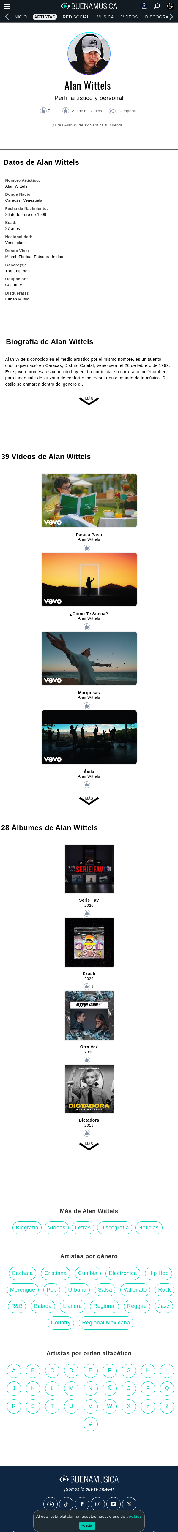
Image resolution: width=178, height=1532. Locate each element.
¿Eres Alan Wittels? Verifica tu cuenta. (88, 125)
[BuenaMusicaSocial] (51, 1504)
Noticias (148, 1228)
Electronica (123, 1273)
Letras (83, 1228)
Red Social (76, 17)
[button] (123, 112)
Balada (43, 1306)
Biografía (27, 1228)
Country (61, 1323)
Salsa (105, 1290)
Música (105, 17)
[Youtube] (114, 1504)
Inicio (20, 17)
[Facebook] (82, 1504)
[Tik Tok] (66, 1504)
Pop (52, 1290)
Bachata (22, 1273)
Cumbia (87, 1273)
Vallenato (135, 1290)
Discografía (114, 1228)
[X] (129, 1504)
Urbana (77, 1290)
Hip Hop (158, 1273)
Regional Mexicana (106, 1323)
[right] (171, 16)
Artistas (44, 17)
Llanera (72, 1306)
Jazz (164, 1306)
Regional (104, 1306)
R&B (17, 1306)
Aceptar (87, 1525)
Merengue (22, 1290)
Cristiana (55, 1273)
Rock (164, 1290)
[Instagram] (98, 1504)
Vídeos (129, 17)
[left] (6, 16)
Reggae (137, 1306)
